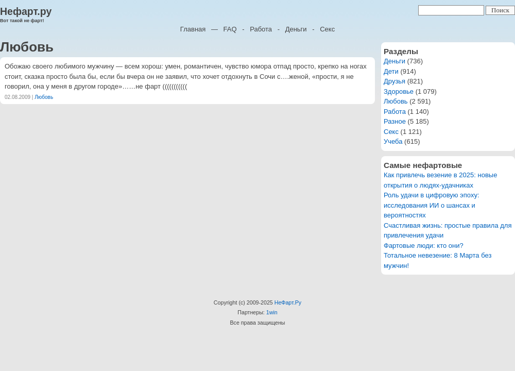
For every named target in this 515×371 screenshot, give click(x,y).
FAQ (230, 29)
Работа (261, 29)
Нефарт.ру (26, 11)
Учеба (393, 141)
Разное (395, 121)
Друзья (394, 81)
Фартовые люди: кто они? (424, 245)
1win (272, 312)
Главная (192, 29)
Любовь (44, 97)
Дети (391, 71)
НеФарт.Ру (287, 302)
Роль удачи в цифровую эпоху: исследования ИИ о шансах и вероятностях (431, 205)
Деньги (296, 29)
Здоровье (399, 91)
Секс (327, 29)
